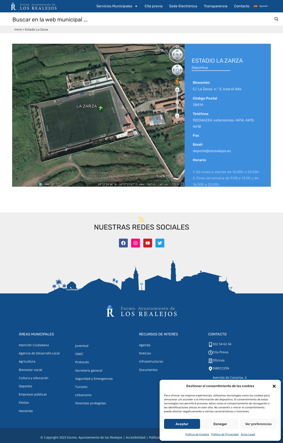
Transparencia (216, 6)
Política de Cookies (197, 434)
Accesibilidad (135, 437)
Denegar (220, 424)
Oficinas (219, 360)
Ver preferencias (258, 424)
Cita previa (154, 6)
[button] (274, 386)
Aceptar (182, 424)
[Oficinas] (210, 361)
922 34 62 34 (222, 344)
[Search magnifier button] (276, 19)
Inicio (18, 29)
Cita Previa (220, 352)
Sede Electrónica (183, 6)
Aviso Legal (248, 434)
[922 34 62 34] (210, 344)
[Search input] (141, 19)
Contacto (241, 6)
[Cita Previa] (210, 352)
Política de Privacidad (225, 434)
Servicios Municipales (117, 6)
